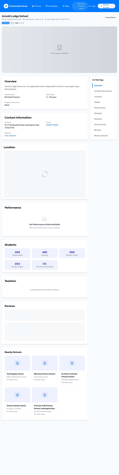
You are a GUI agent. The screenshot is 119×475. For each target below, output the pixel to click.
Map (66, 6)
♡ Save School (110, 17)
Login (92, 6)
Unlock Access (105, 6)
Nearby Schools (101, 135)
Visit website (10, 135)
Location (98, 96)
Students (98, 113)
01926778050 (52, 125)
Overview (97, 85)
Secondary (52, 6)
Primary (36, 6)
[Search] (80, 6)
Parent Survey (100, 124)
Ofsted (97, 102)
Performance (99, 108)
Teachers (98, 119)
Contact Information (103, 91)
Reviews (97, 130)
